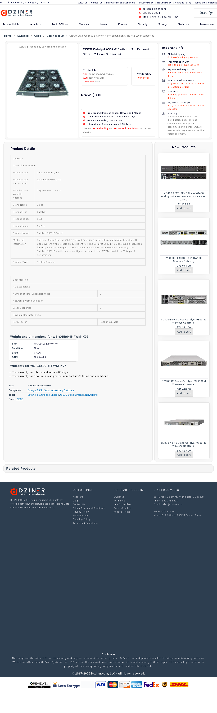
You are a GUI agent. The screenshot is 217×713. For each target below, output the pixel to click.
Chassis (55, 394)
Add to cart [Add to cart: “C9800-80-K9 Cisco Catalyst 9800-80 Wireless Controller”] (184, 331)
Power (103, 24)
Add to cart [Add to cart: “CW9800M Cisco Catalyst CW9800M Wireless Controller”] (184, 393)
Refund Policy (164, 2)
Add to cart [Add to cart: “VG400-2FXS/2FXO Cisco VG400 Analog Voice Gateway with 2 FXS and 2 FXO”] (184, 208)
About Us (82, 2)
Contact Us (96, 2)
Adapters (35, 24)
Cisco (37, 35)
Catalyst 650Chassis (39, 394)
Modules (84, 24)
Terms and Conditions (206, 2)
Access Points (11, 24)
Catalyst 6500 (55, 35)
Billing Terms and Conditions (120, 2)
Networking (57, 390)
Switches (183, 24)
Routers (122, 24)
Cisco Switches (76, 394)
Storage (162, 24)
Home (8, 35)
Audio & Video (60, 24)
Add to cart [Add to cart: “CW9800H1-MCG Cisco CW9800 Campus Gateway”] (184, 270)
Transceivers (207, 24)
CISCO (63, 394)
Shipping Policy (183, 2)
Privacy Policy (146, 2)
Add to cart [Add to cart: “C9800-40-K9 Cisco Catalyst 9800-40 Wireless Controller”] (184, 454)
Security (142, 24)
